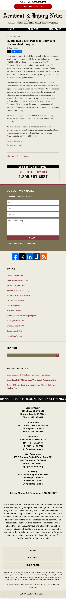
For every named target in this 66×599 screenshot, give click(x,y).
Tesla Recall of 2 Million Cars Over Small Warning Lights (32, 381)
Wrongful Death (16, 321)
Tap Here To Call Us (33, 6)
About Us (33, 29)
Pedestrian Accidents (18, 280)
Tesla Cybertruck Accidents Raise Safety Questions (29, 376)
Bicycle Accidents (17, 311)
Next (26, 156)
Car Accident (15, 275)
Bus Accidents (15, 332)
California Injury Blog (33, 18)
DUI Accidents (15, 301)
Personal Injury (16, 285)
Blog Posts (33, 567)
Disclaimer (55, 29)
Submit (33, 238)
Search (57, 356)
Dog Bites (13, 306)
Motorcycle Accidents (18, 296)
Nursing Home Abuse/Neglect (22, 316)
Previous (11, 156)
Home (11, 29)
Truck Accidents (16, 326)
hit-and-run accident (18, 291)
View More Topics (14, 337)
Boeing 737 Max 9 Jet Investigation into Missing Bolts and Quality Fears (32, 387)
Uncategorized (19, 141)
